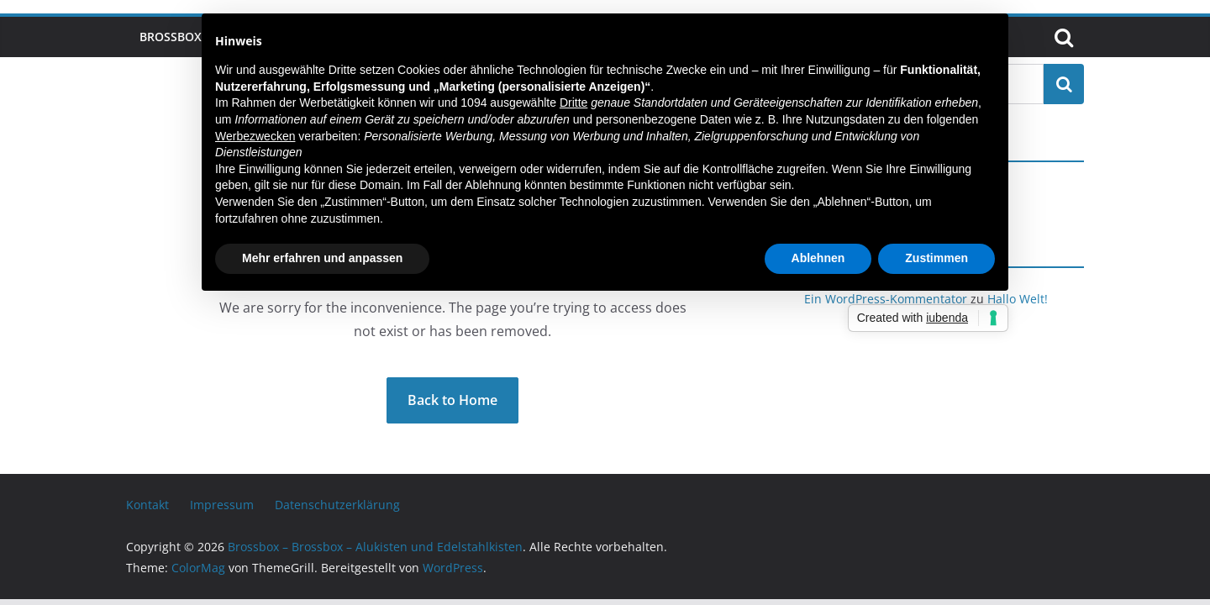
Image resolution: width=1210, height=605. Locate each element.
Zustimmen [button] (936, 258)
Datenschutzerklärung (337, 505)
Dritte (573, 102)
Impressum (222, 505)
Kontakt (147, 505)
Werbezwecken (255, 136)
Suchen (1064, 84)
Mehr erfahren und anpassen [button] (322, 258)
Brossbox (170, 37)
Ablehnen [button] (818, 258)
